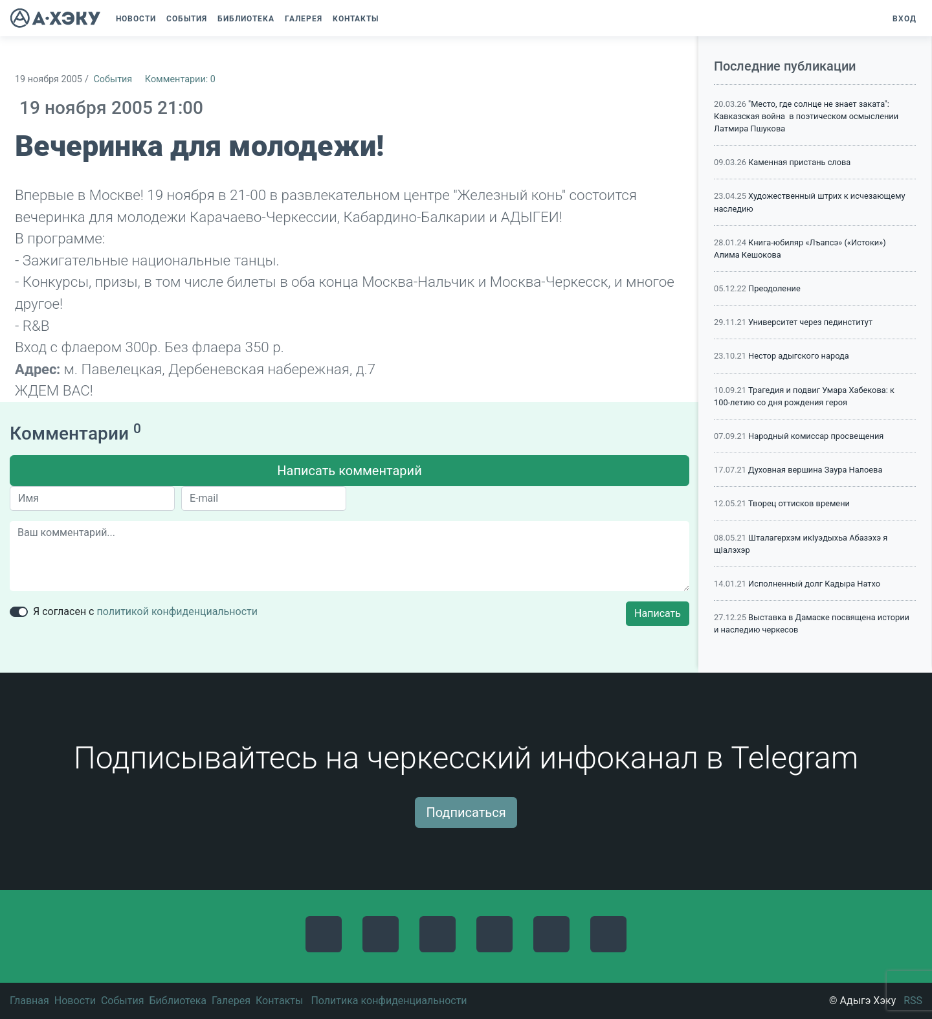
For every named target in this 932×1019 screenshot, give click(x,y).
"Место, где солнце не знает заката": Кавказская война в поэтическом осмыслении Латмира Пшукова (806, 116)
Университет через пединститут (810, 322)
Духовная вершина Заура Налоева (815, 470)
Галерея (231, 1000)
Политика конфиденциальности (389, 1000)
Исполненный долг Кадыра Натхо (814, 583)
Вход (904, 18)
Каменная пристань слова (799, 162)
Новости (75, 1000)
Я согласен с (145, 611)
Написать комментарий (349, 470)
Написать (657, 613)
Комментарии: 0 (180, 79)
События (112, 79)
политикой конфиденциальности (177, 611)
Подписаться (465, 812)
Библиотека (177, 1000)
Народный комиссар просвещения (815, 436)
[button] (390, 19)
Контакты (279, 1000)
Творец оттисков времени (799, 503)
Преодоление (774, 288)
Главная (29, 1000)
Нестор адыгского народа (798, 356)
